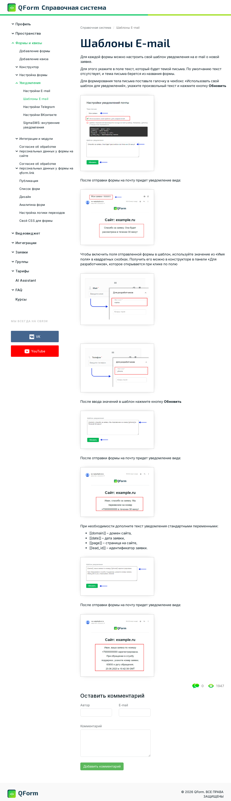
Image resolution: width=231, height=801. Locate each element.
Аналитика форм (32, 205)
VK (34, 336)
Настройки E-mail (36, 91)
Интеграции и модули (36, 138)
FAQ (19, 290)
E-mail (123, 705)
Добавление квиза (33, 59)
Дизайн (25, 197)
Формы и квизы (28, 43)
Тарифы (22, 271)
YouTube (35, 351)
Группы (21, 262)
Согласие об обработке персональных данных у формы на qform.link (46, 168)
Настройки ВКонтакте (40, 115)
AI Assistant (25, 280)
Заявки (21, 252)
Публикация (28, 181)
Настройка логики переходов (42, 212)
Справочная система (95, 27)
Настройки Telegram (39, 107)
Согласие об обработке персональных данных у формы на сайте (46, 151)
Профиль (23, 24)
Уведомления (30, 83)
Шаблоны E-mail (35, 99)
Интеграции (25, 243)
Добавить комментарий (102, 766)
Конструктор (29, 67)
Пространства (28, 33)
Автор (85, 705)
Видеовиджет (27, 233)
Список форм (29, 189)
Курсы (21, 299)
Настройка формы (33, 75)
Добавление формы (34, 51)
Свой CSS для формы (36, 220)
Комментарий (91, 726)
